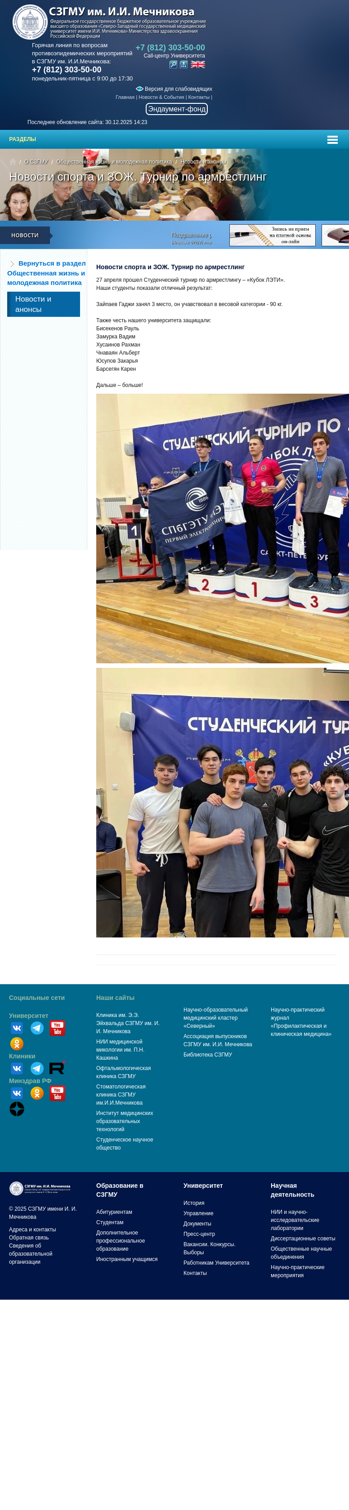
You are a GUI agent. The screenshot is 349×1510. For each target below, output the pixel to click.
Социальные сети (37, 997)
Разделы (22, 139)
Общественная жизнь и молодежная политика (114, 162)
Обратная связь (29, 1238)
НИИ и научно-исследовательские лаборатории (295, 1220)
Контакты (199, 97)
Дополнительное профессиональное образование (120, 1241)
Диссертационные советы (303, 1238)
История (194, 1203)
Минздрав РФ (30, 1080)
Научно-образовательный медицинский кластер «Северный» (215, 1018)
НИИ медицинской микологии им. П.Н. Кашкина (120, 1050)
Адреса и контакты (32, 1229)
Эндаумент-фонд (177, 109)
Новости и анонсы (203, 162)
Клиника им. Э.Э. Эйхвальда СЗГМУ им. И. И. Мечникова (128, 1023)
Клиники (22, 1056)
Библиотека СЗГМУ (207, 1055)
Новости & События (161, 97)
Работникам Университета (216, 1263)
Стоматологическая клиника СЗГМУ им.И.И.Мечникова (121, 1095)
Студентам (110, 1222)
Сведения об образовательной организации (30, 1254)
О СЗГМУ (36, 162)
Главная (125, 97)
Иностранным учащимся (126, 1259)
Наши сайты (115, 997)
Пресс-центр (199, 1234)
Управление (198, 1213)
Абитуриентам (114, 1212)
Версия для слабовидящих (174, 89)
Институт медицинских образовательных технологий (124, 1121)
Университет (29, 1015)
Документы (197, 1224)
